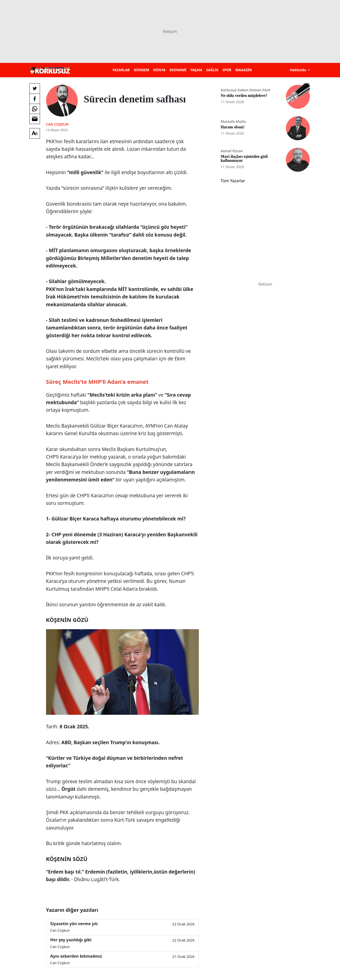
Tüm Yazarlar (233, 180)
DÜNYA (159, 69)
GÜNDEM (141, 69)
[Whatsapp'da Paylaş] (35, 109)
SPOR (227, 69)
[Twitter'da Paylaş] (35, 89)
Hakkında (298, 69)
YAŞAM (196, 69)
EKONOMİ (177, 69)
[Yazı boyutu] (35, 133)
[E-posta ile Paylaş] (35, 119)
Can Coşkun (57, 124)
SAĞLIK (212, 69)
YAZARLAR (121, 69)
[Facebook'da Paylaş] (35, 99)
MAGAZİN (243, 69)
